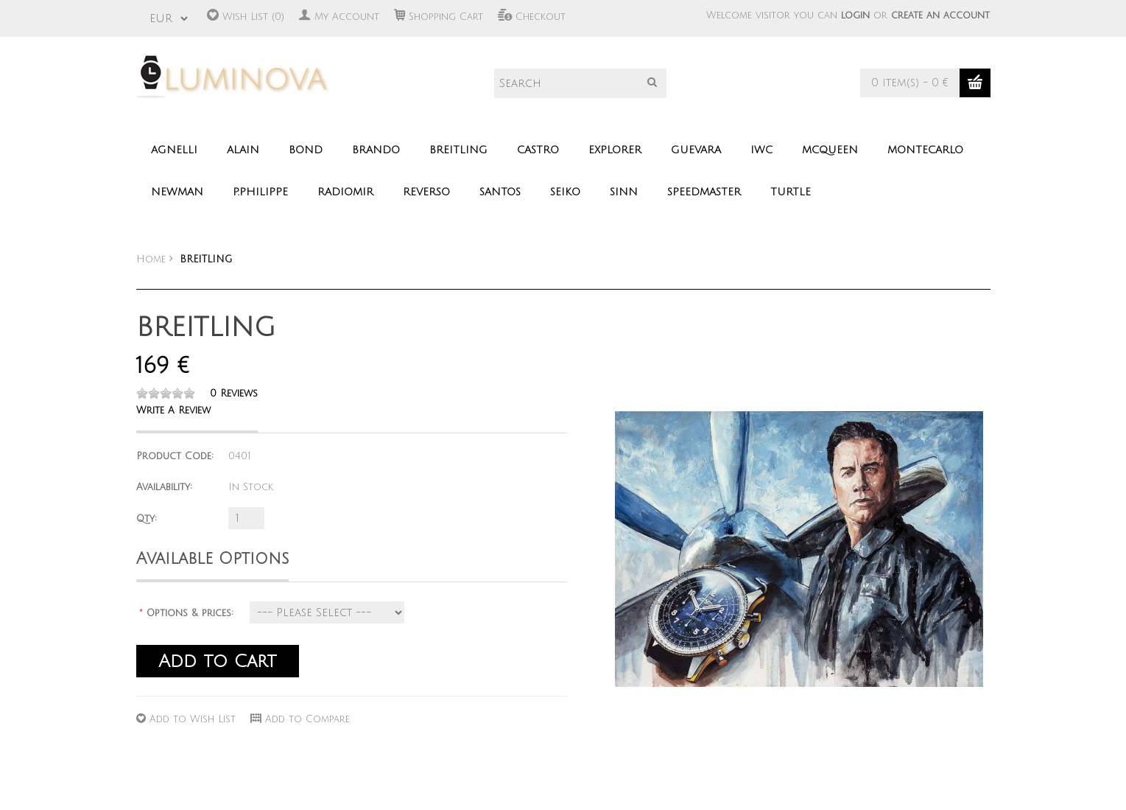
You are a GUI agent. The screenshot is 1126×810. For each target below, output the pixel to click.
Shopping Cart (446, 17)
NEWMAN (177, 192)
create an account (940, 15)
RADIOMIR (345, 192)
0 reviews (234, 393)
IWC (761, 150)
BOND (306, 150)
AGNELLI (174, 150)
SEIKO (565, 192)
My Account (346, 17)
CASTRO (538, 150)
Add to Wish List (192, 719)
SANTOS (500, 192)
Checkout (541, 17)
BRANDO (376, 150)
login (855, 15)
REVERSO (426, 192)
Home (151, 259)
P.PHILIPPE (260, 192)
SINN (624, 192)
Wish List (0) (253, 17)
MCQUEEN (830, 150)
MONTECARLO (925, 150)
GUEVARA (696, 150)
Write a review (173, 410)
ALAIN (243, 150)
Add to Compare (307, 719)
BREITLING (458, 150)
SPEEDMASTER (704, 192)
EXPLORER (614, 150)
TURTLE (790, 192)
